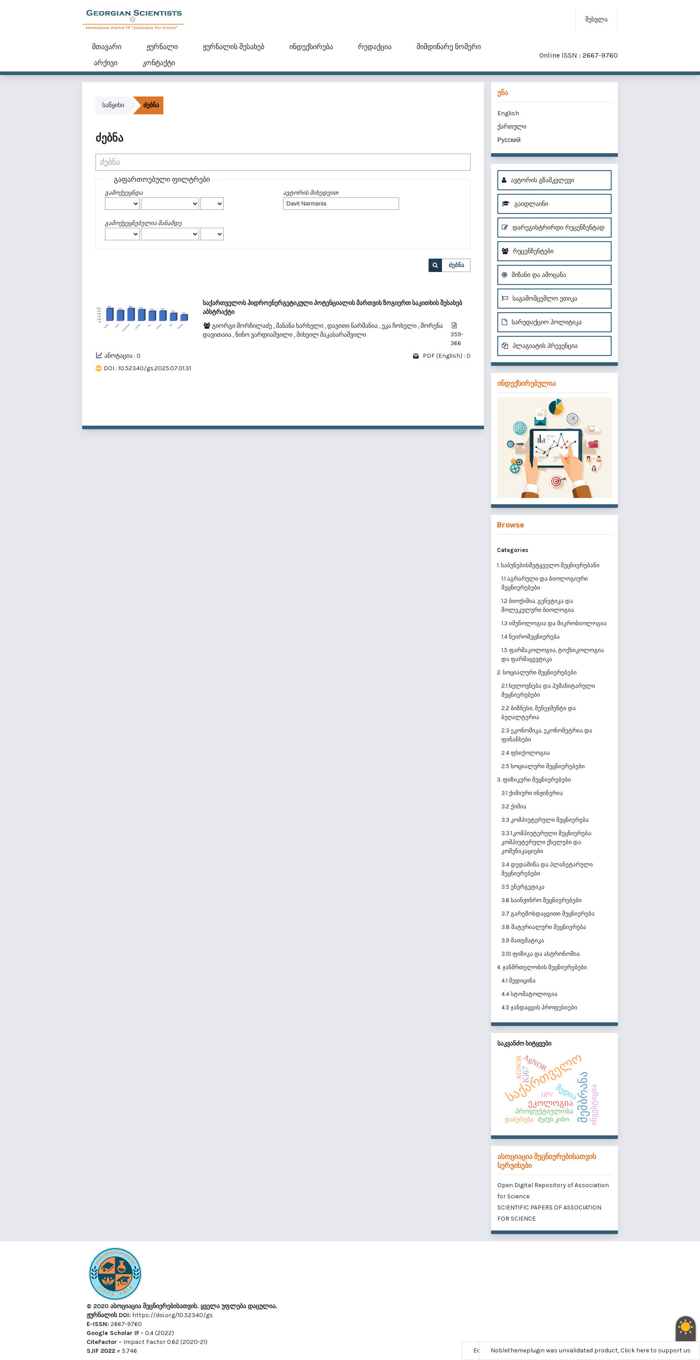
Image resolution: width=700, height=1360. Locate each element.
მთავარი (106, 46)
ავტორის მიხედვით (310, 192)
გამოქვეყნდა (124, 192)
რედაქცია (375, 46)
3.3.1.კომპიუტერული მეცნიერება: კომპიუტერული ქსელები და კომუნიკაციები (546, 842)
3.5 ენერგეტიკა (523, 886)
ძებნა (456, 265)
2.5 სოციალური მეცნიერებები (543, 766)
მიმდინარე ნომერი (449, 46)
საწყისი (113, 105)
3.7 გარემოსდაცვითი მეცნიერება (548, 913)
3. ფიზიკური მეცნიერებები (534, 779)
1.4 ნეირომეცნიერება (530, 636)
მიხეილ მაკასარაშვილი (331, 335)
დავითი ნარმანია (353, 326)
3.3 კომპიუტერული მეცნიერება (545, 819)
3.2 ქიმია (513, 806)
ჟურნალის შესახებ (233, 46)
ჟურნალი (162, 46)
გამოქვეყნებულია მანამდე (143, 223)
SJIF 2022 (101, 1351)
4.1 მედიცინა (518, 980)
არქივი (105, 63)
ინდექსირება (311, 46)
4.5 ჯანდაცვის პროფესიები (539, 1007)
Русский (509, 140)
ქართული (511, 126)
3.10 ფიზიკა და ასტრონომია (540, 953)
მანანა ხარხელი (300, 326)
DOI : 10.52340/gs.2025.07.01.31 (147, 368)
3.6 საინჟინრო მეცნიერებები (541, 900)
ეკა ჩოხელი (400, 326)
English (508, 113)
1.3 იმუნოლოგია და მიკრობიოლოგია (554, 623)
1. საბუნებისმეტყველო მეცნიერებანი (548, 565)
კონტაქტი (158, 63)
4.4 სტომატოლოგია (529, 994)
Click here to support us (656, 1350)
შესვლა (596, 19)
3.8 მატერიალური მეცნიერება (543, 927)
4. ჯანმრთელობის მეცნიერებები (542, 967)
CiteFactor (102, 1342)
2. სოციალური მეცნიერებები (537, 672)
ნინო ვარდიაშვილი (264, 335)
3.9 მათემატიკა (522, 940)
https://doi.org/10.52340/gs (172, 1315)
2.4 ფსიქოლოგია (525, 752)
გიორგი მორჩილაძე (242, 326)
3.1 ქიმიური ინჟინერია (532, 793)
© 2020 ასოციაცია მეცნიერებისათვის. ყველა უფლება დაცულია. (182, 1306)
